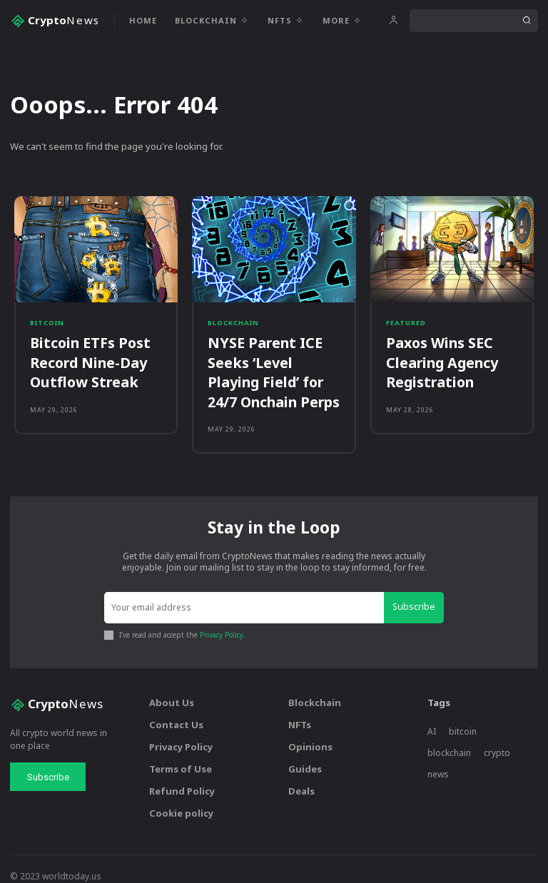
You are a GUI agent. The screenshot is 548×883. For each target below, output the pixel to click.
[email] (246, 594)
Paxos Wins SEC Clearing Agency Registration (435, 358)
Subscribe (416, 594)
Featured (405, 325)
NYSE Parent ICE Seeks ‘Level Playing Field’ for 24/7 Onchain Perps (267, 365)
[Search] (526, 20)
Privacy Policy (221, 621)
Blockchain (233, 325)
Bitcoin (47, 325)
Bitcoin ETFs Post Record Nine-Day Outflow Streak (81, 358)
